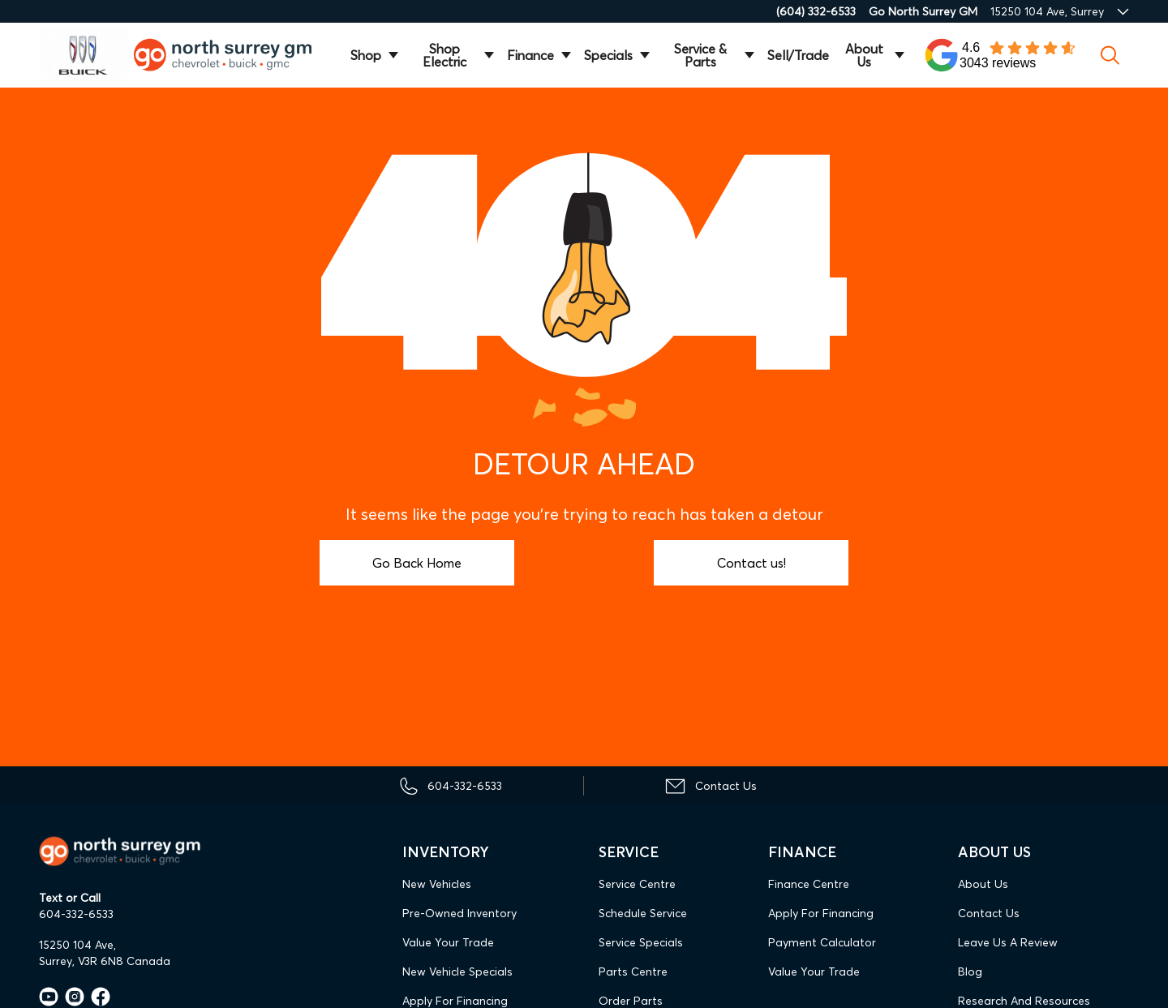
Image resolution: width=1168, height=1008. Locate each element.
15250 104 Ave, (77, 944)
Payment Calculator (822, 942)
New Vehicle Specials (457, 971)
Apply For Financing (455, 1000)
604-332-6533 (76, 914)
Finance (530, 55)
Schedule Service (643, 913)
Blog (970, 971)
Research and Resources (1024, 1000)
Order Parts (631, 1000)
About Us (864, 55)
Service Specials (641, 942)
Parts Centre (633, 971)
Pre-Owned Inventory (459, 913)
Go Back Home (417, 563)
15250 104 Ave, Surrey (1047, 11)
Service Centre (637, 884)
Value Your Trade (448, 942)
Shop (365, 55)
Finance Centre (808, 884)
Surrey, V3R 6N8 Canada (104, 961)
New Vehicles (436, 884)
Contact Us (989, 913)
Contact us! (751, 563)
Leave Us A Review (1008, 942)
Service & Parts (700, 55)
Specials (608, 55)
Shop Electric (444, 55)
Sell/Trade (798, 55)
